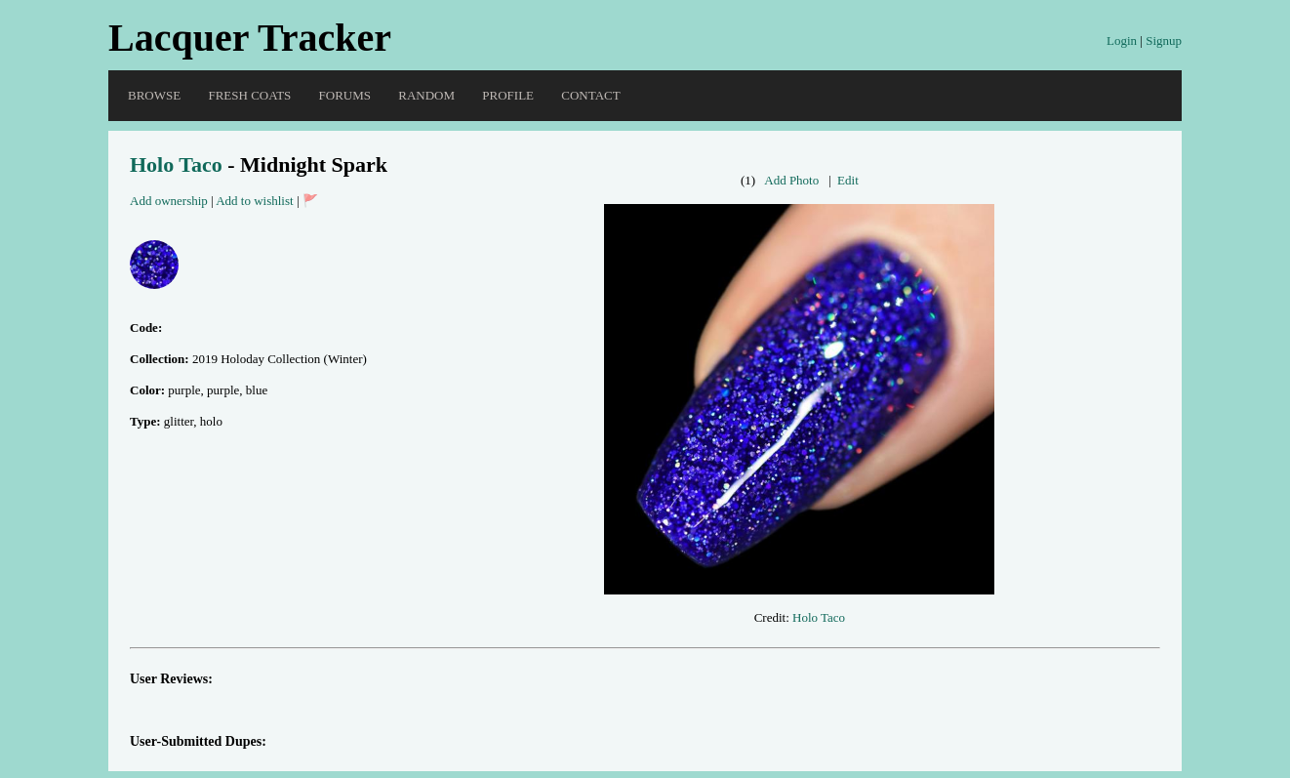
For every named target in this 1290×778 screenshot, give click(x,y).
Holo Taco (176, 164)
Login (1122, 40)
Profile (508, 95)
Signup (1164, 40)
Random (426, 95)
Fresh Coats (249, 95)
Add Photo (791, 180)
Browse (154, 95)
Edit (848, 180)
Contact (590, 95)
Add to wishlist (254, 200)
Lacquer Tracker (249, 38)
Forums (345, 95)
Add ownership (169, 200)
